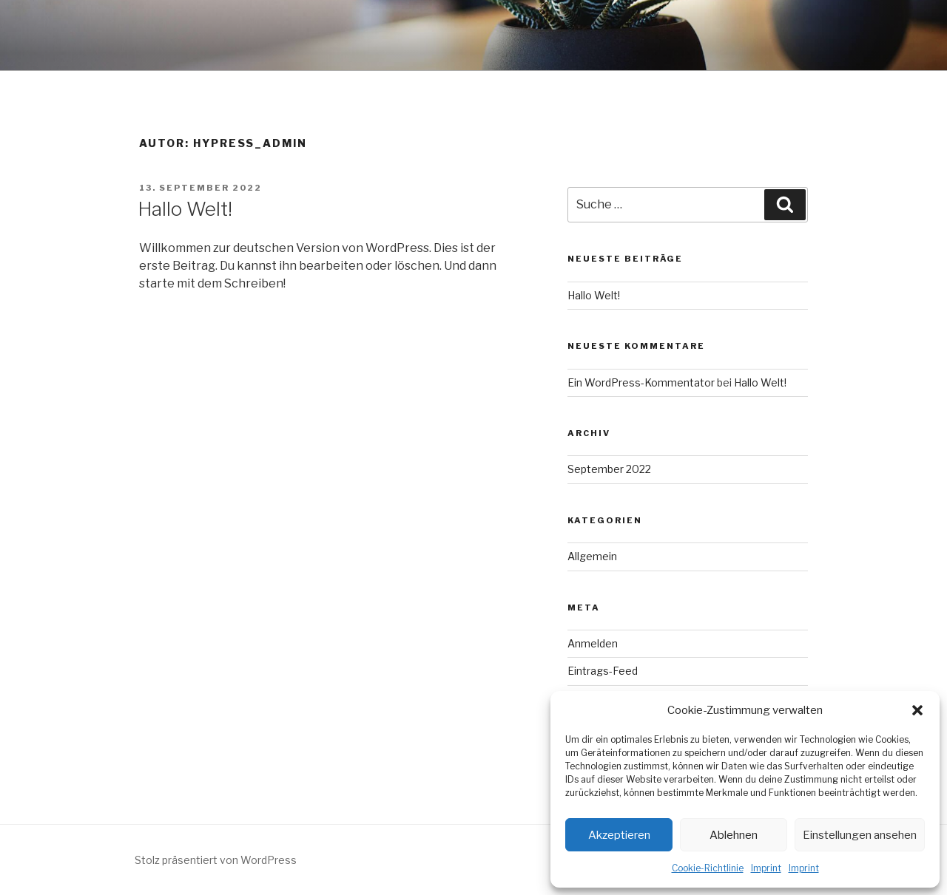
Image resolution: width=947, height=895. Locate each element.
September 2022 (609, 469)
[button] (917, 710)
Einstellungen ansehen (860, 835)
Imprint (766, 868)
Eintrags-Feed (602, 670)
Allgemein (592, 556)
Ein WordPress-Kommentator (641, 382)
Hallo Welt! (185, 208)
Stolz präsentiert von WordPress (216, 860)
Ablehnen (734, 835)
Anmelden (592, 643)
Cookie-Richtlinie (708, 868)
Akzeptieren (619, 835)
